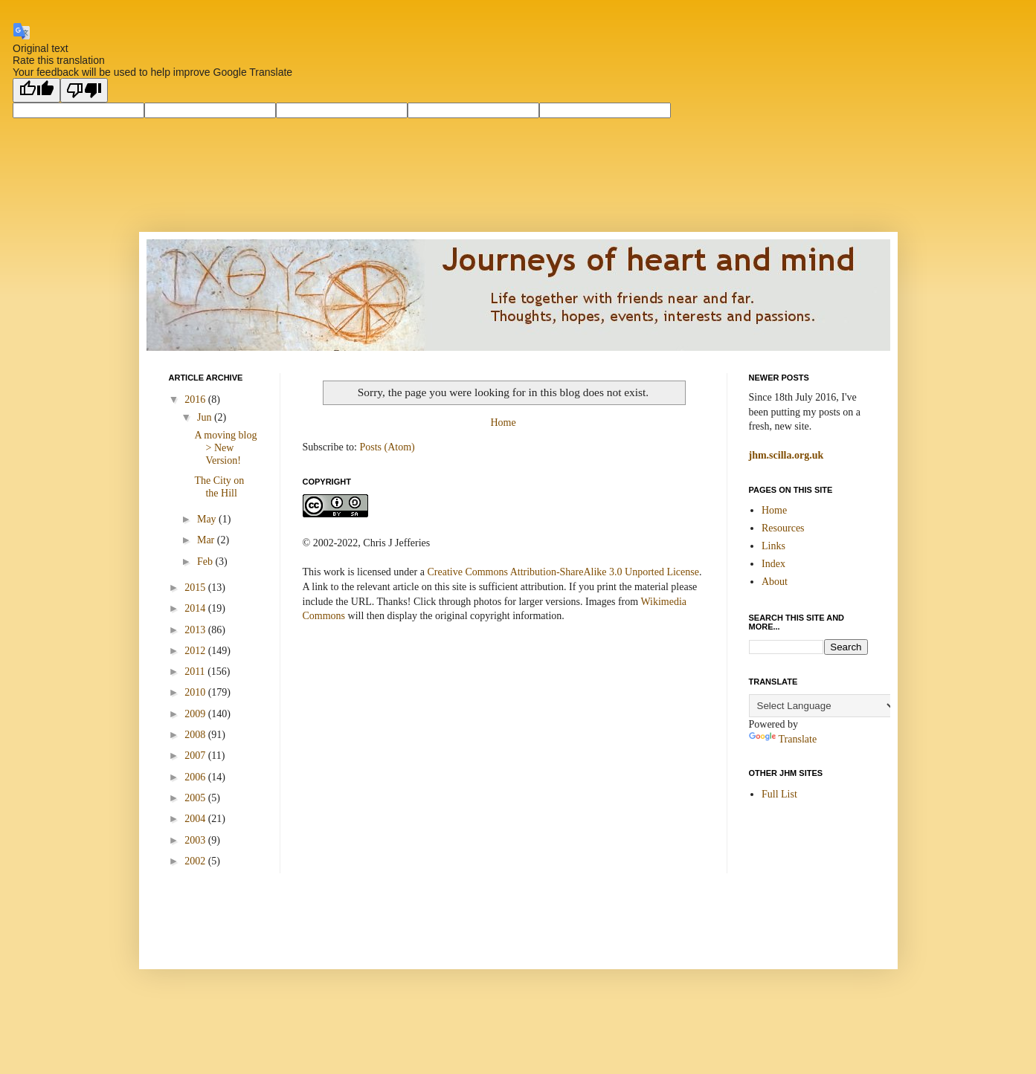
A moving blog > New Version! (225, 448)
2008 (196, 734)
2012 (196, 650)
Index (773, 563)
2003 (196, 840)
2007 (196, 755)
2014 (196, 608)
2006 (196, 777)
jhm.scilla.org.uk (786, 455)
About (775, 581)
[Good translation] (36, 90)
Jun (205, 417)
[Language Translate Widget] (823, 705)
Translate (783, 739)
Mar (207, 540)
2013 (196, 629)
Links (773, 545)
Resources (783, 528)
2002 (196, 861)
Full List (779, 794)
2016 (196, 399)
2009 (196, 713)
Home (502, 422)
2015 (196, 587)
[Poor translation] (84, 90)
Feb (206, 561)
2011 (195, 671)
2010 (196, 692)
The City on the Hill (219, 487)
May (208, 519)
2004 (196, 818)
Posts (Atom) (387, 447)
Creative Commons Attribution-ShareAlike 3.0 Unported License (562, 572)
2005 (196, 797)
